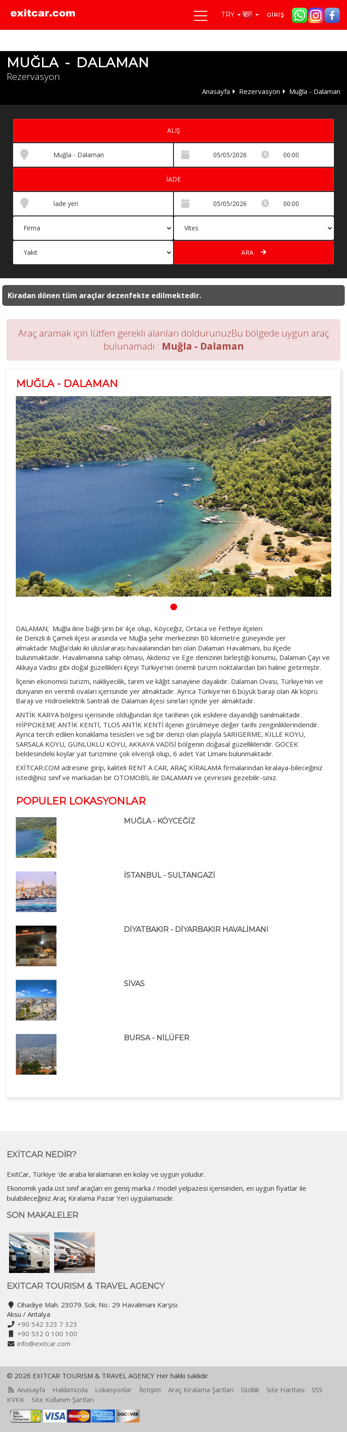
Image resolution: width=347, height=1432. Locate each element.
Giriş (275, 14)
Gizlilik (250, 1389)
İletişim (150, 1389)
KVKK (15, 1399)
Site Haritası (286, 1389)
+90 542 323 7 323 (47, 1324)
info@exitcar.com (43, 1343)
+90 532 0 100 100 (47, 1333)
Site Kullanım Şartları (63, 1399)
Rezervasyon (259, 91)
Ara (253, 252)
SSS (317, 1389)
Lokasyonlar (113, 1389)
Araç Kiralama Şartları (201, 1389)
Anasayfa (216, 91)
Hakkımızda (70, 1389)
